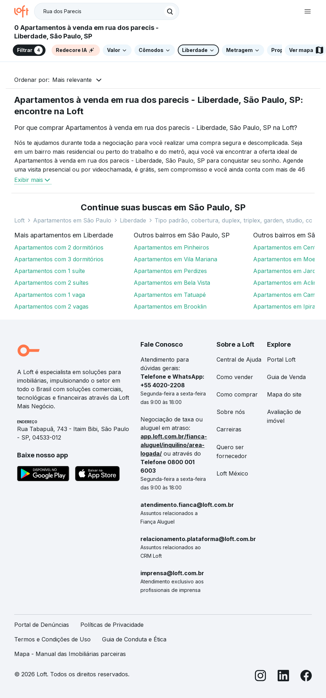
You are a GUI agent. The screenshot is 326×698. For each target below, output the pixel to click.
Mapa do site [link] (284, 394)
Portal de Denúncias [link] (41, 624)
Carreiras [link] (229, 429)
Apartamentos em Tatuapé (170, 294)
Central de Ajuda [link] (239, 359)
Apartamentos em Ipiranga (289, 306)
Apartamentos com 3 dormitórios (58, 259)
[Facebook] (306, 677)
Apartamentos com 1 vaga (49, 294)
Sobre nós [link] (231, 411)
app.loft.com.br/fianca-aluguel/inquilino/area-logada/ (173, 445)
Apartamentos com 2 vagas (51, 306)
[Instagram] (260, 677)
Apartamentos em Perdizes (170, 270)
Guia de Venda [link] (286, 377)
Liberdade (133, 220)
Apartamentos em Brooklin (170, 306)
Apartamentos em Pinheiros (171, 247)
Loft (19, 220)
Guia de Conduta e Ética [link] (134, 639)
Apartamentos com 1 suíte (49, 270)
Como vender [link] (235, 377)
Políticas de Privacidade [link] (112, 624)
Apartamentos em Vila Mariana (175, 259)
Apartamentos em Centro (287, 247)
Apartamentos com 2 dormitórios (58, 247)
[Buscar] (170, 11)
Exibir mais (33, 179)
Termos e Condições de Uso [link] (52, 639)
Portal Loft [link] (281, 359)
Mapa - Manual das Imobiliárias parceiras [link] (70, 653)
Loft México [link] (232, 473)
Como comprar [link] (237, 394)
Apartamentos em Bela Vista (172, 282)
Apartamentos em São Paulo (72, 220)
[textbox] (106, 11)
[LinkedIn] (283, 677)
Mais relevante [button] (72, 79)
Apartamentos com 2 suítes (51, 282)
